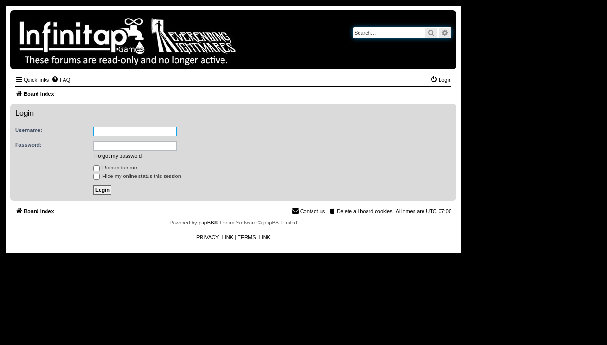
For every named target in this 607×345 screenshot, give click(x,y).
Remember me (115, 167)
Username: (28, 130)
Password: (28, 145)
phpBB (206, 222)
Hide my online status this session (137, 176)
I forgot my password (117, 156)
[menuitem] (60, 79)
